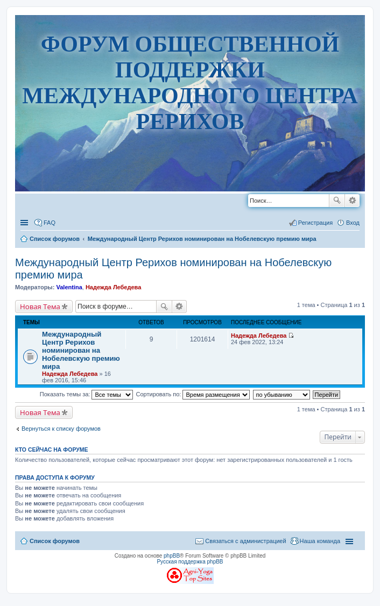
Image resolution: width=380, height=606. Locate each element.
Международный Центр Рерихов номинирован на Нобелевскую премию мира (81, 350)
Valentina (69, 287)
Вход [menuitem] (353, 222)
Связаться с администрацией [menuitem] (245, 541)
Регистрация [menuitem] (315, 222)
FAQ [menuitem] (49, 222)
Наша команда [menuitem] (320, 541)
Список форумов (55, 541)
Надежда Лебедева (113, 287)
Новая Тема (40, 306)
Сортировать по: (193, 394)
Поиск (337, 200)
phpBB (172, 556)
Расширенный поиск (352, 200)
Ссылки (25, 222)
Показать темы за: (86, 394)
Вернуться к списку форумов (61, 428)
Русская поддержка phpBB (190, 562)
